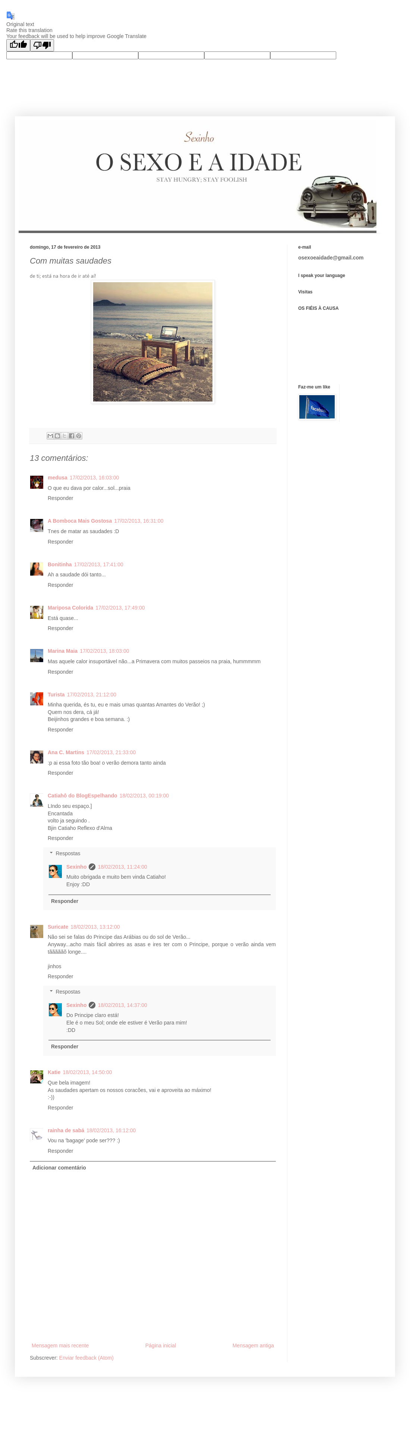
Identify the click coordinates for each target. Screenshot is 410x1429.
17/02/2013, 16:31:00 (138, 521)
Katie (54, 1072)
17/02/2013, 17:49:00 (120, 608)
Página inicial (160, 1345)
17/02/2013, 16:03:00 (94, 478)
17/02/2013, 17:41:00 (98, 564)
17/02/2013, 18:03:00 (104, 651)
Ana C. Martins (66, 752)
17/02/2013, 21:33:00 (111, 752)
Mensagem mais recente (60, 1345)
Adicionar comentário (59, 1168)
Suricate (58, 927)
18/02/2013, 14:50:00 (87, 1072)
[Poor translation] (42, 45)
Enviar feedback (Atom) (86, 1358)
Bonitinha (60, 564)
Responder (60, 498)
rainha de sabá (66, 1130)
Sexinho (76, 867)
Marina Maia (63, 651)
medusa (57, 478)
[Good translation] (18, 45)
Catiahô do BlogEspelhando (82, 796)
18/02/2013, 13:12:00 (95, 927)
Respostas (68, 853)
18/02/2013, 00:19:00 (144, 796)
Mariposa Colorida (70, 608)
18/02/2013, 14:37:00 (122, 1005)
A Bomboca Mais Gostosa (80, 521)
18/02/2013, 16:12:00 (111, 1130)
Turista (56, 695)
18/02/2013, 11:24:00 (122, 867)
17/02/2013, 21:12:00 (91, 695)
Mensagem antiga (253, 1345)
